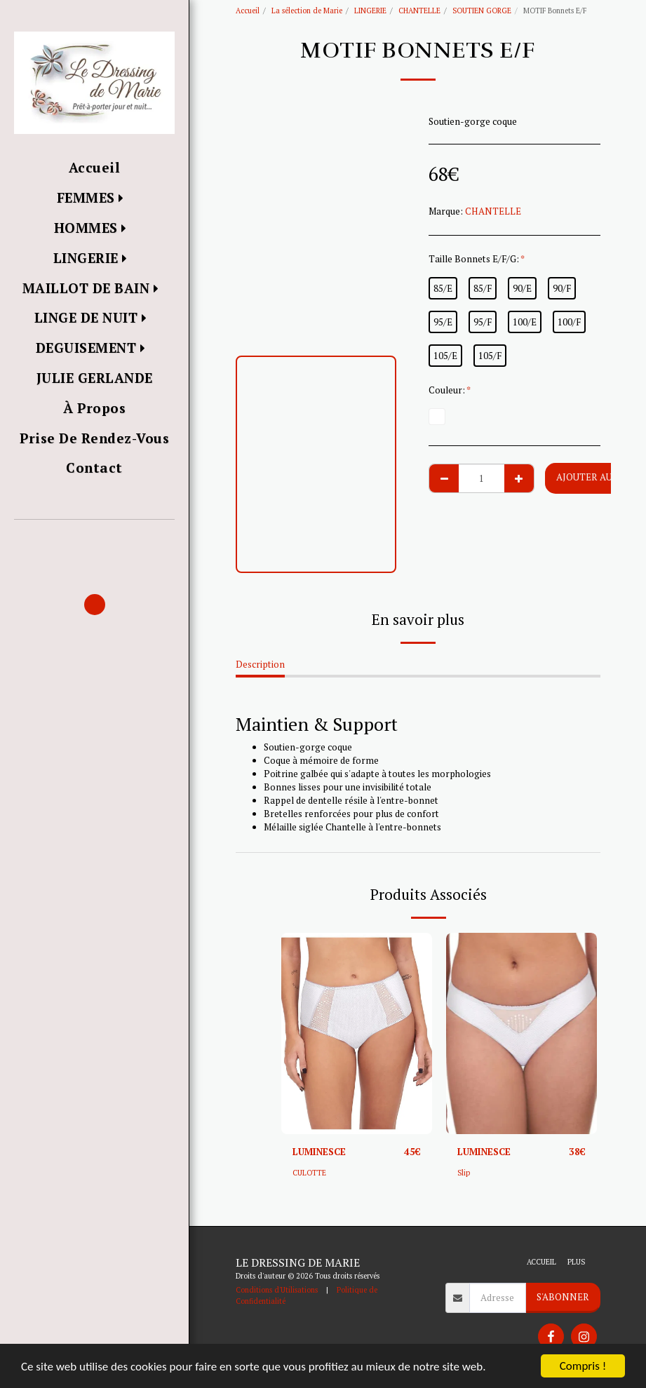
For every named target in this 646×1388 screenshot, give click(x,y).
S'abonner (563, 1297)
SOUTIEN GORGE (481, 10)
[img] (356, 1033)
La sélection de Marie (306, 10)
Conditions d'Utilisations (277, 1290)
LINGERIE (370, 10)
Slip (463, 1173)
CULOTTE (309, 1173)
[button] (94, 539)
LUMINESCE (319, 1151)
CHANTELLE (419, 10)
